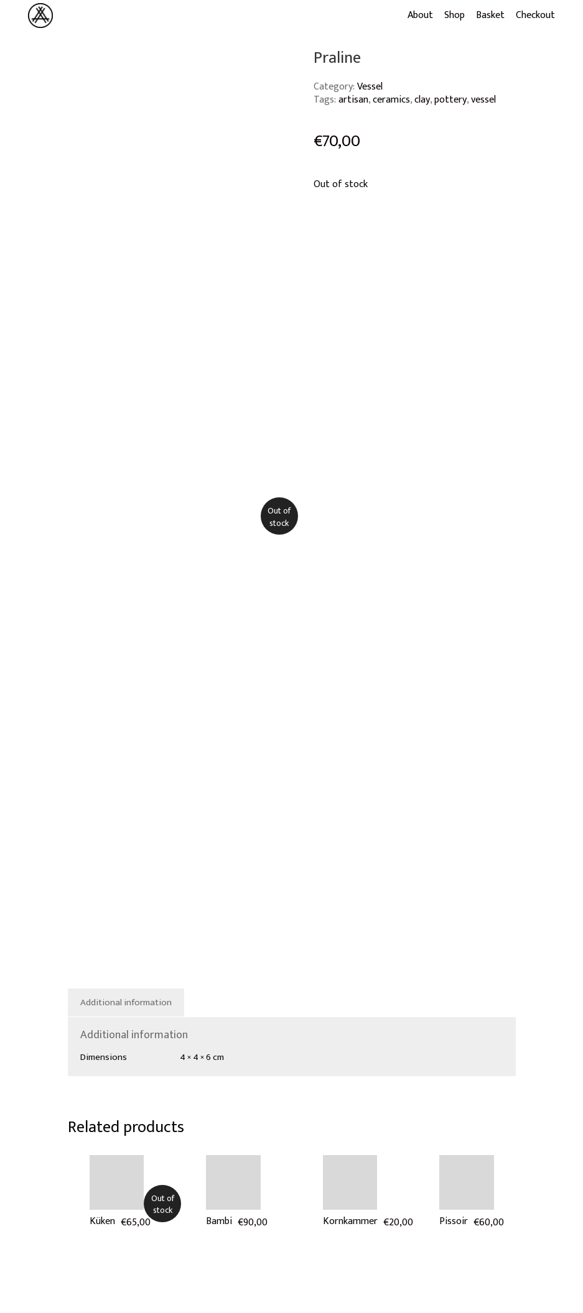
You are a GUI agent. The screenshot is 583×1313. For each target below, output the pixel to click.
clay (422, 99)
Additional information (126, 1002)
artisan (353, 99)
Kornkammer (350, 1221)
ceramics (391, 99)
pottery (450, 99)
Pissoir (453, 1221)
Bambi (219, 1221)
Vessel (370, 86)
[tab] (126, 1002)
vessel (483, 99)
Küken (102, 1221)
